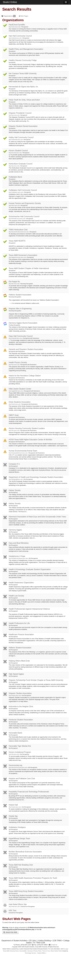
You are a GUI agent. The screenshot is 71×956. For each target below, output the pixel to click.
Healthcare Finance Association (21, 634)
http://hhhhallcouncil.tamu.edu (17, 218)
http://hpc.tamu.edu (14, 115)
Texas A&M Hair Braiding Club (21, 865)
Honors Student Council (18, 151)
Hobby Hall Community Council (21, 137)
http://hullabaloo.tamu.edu (16, 192)
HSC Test (12, 910)
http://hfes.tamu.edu (14, 205)
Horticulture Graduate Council (20, 164)
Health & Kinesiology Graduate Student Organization (30, 569)
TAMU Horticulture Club (18, 230)
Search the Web (10, 932)
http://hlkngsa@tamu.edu (16, 479)
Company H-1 (14, 464)
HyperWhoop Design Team (19, 838)
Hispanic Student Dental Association (23, 126)
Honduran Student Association (21, 720)
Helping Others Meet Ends (19, 661)
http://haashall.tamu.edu (15, 338)
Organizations (8, 16)
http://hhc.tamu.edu (14, 430)
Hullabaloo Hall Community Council (23, 190)
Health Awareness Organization (21, 583)
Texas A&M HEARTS (17, 241)
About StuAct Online (56, 951)
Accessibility (23, 951)
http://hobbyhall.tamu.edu (16, 139)
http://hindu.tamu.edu (14, 404)
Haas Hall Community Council (21, 336)
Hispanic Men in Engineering (20, 309)
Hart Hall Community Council (20, 36)
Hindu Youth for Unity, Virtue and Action (24, 100)
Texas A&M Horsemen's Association (23, 255)
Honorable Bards (15, 733)
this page (65, 949)
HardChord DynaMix (17, 25)
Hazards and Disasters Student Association (26, 349)
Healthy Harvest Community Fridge (23, 60)
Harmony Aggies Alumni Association (23, 323)
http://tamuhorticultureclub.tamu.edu (19, 231)
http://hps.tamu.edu (14, 364)
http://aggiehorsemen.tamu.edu (17, 257)
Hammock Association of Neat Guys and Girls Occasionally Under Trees (37, 517)
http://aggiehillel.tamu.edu (16, 391)
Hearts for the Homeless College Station (25, 376)
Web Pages (23, 16)
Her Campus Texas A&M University (23, 73)
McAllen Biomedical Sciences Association (25, 852)
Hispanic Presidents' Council (20, 113)
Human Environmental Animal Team (23, 451)
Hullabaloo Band (15, 177)
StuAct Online (10, 2)
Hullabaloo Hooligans (17, 827)
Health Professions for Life (19, 623)
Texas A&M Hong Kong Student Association (26, 891)
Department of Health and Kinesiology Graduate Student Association (36, 477)
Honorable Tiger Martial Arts (20, 746)
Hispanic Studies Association (20, 693)
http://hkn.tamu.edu (14, 283)
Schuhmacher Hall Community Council (24, 216)
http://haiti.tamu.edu (14, 906)
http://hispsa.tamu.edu (15, 695)
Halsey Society (15, 490)
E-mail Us (53, 945)
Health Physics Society (18, 362)
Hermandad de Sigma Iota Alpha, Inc (23, 87)
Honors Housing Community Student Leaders (27, 428)
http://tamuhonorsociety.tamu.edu (18, 767)
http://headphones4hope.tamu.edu (18, 558)
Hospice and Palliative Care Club (22, 778)
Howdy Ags (13, 816)
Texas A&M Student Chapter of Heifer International (29, 268)
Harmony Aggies (15, 530)
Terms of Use (46, 951)
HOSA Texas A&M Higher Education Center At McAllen (30, 440)
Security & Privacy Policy (34, 951)
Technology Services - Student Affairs (35, 953)
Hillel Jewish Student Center (20, 389)
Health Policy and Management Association (26, 49)
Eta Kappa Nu (14, 282)
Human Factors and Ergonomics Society (25, 203)
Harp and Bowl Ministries (18, 543)
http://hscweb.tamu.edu (15, 152)
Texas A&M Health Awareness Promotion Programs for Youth (33, 878)
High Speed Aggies (16, 674)
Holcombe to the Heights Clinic (21, 706)
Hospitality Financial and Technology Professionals (29, 792)
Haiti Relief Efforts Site (18, 904)
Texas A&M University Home (11, 951)
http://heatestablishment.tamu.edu (18, 453)
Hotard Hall (13, 805)
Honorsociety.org (15, 765)
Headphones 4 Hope (17, 556)
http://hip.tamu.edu (14, 754)
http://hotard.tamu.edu (15, 807)
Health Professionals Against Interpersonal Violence (29, 609)
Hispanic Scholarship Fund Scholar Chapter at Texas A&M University (36, 680)
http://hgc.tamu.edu (14, 166)
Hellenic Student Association (20, 295)
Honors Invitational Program (20, 752)
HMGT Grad (13, 415)
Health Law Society (16, 596)
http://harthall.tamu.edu (15, 38)
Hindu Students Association (20, 402)
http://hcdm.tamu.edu (14, 27)
